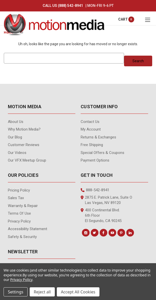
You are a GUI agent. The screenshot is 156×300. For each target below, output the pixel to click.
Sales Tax (16, 198)
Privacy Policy (19, 221)
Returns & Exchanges (98, 137)
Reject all (42, 292)
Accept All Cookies (78, 292)
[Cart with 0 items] (123, 19)
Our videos (17, 152)
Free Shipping (92, 145)
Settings (15, 292)
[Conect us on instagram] (86, 232)
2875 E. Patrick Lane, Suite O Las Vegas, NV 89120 (106, 200)
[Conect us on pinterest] (121, 232)
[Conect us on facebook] (103, 232)
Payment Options (95, 160)
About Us (15, 121)
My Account (91, 129)
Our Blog (15, 137)
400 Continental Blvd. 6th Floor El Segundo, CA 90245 (101, 215)
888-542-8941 (95, 190)
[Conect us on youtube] (112, 232)
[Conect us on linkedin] (130, 232)
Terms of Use (19, 213)
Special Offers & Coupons (102, 152)
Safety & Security (22, 236)
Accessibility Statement (27, 229)
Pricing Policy (19, 190)
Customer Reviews (23, 145)
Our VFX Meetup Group (27, 160)
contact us (90, 121)
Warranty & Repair (23, 205)
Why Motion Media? (24, 129)
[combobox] (64, 58)
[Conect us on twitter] (94, 232)
